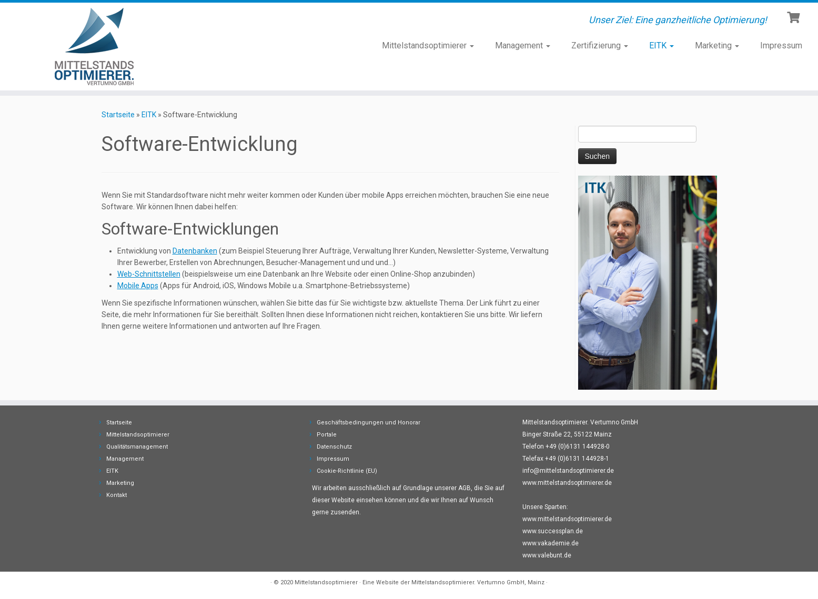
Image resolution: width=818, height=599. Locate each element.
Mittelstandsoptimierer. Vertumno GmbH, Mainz (477, 582)
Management (522, 45)
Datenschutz (334, 446)
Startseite (118, 114)
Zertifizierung (599, 45)
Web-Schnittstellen (148, 274)
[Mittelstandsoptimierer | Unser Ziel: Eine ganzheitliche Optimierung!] (94, 46)
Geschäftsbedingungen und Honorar (368, 422)
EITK (661, 45)
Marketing (717, 45)
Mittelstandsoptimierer (428, 45)
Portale (327, 434)
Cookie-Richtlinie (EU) (347, 471)
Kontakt (116, 495)
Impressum (781, 45)
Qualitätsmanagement (137, 446)
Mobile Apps (137, 285)
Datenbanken (195, 251)
